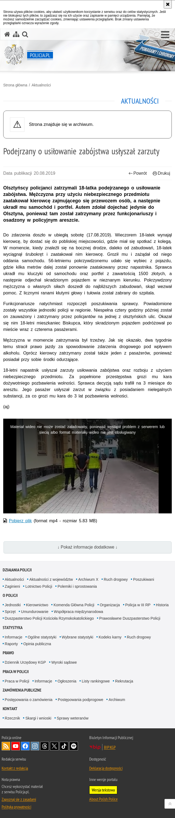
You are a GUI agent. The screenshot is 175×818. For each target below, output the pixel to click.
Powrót (137, 173)
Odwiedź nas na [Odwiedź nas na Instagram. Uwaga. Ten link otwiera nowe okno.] (35, 746)
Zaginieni (12, 586)
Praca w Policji (16, 671)
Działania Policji (17, 570)
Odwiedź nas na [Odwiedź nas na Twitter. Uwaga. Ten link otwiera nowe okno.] (54, 746)
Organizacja (110, 605)
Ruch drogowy (116, 579)
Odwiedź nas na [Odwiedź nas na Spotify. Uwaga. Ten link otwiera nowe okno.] (73, 746)
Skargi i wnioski (38, 718)
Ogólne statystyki (42, 637)
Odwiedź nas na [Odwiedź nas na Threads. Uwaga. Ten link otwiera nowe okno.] (44, 746)
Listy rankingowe (96, 681)
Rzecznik (12, 718)
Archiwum (117, 700)
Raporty (11, 644)
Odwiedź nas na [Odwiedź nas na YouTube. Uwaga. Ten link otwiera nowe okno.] (15, 746)
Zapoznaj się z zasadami (19, 799)
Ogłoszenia (67, 681)
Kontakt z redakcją (15, 768)
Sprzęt (10, 611)
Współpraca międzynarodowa (78, 611)
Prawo (8, 653)
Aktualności (41, 85)
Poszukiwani (143, 579)
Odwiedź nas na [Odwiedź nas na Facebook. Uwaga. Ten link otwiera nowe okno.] (25, 746)
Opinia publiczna (37, 644)
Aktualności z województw (51, 579)
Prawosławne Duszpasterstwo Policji (129, 618)
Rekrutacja (124, 681)
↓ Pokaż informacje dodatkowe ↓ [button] (88, 547)
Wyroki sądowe (64, 662)
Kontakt (10, 708)
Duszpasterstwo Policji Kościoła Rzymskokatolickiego (49, 618)
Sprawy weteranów (72, 718)
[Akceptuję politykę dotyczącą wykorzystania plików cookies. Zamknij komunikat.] (168, 4)
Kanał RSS (6, 746)
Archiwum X (88, 579)
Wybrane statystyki (77, 637)
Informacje (13, 637)
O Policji (10, 595)
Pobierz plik (20, 520)
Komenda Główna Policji (73, 605)
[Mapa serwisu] (16, 34)
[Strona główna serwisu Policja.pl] (7, 34)
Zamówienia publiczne (22, 690)
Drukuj (161, 173)
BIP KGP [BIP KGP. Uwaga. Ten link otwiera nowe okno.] (110, 747)
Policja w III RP (138, 605)
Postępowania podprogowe (80, 700)
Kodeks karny (110, 637)
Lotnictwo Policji (38, 586)
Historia (162, 605)
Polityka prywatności (16, 806)
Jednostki (13, 605)
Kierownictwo (37, 605)
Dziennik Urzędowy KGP (25, 662)
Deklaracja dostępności (106, 768)
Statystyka (13, 627)
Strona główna (15, 85)
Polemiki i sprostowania (77, 586)
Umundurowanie (34, 611)
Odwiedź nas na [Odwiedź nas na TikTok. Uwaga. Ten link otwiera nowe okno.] (64, 746)
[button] (165, 35)
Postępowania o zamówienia (28, 700)
